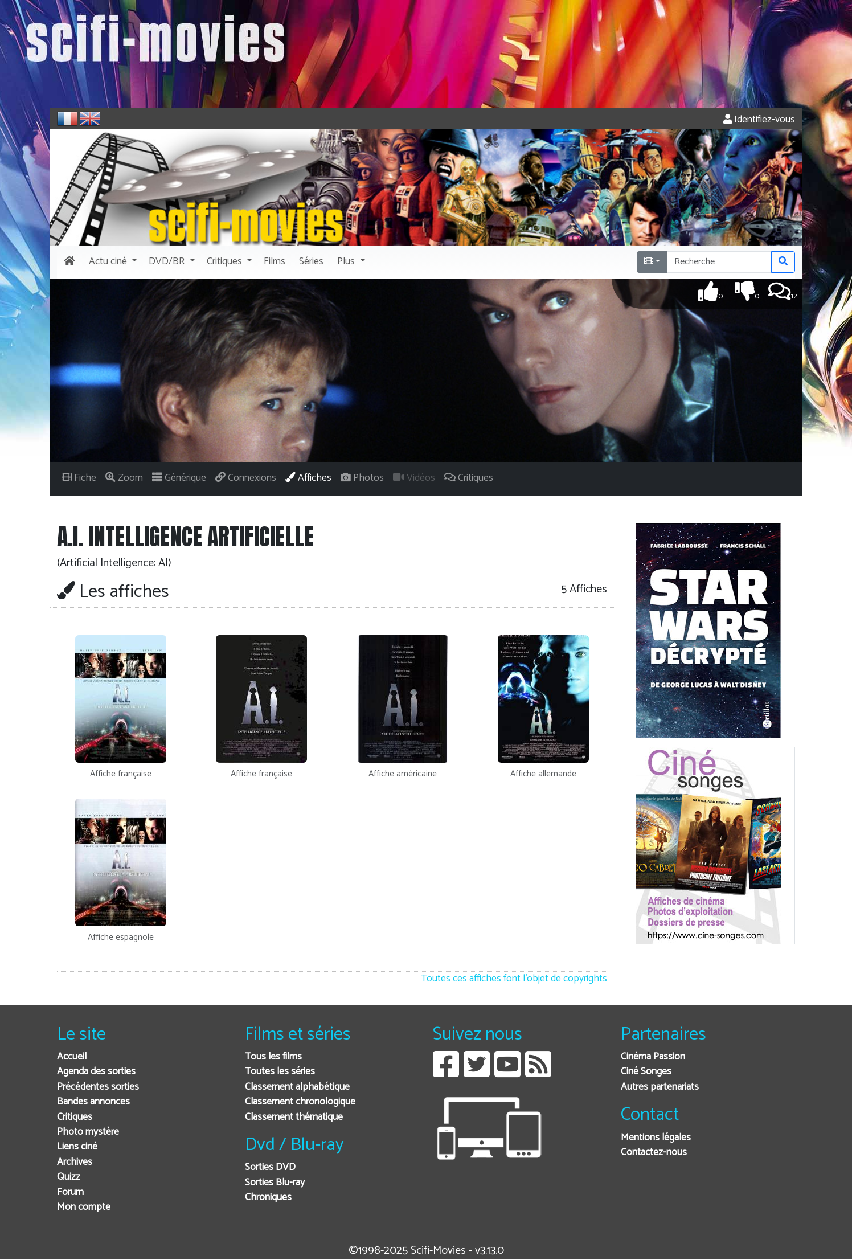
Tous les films (273, 1057)
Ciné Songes (646, 1071)
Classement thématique (294, 1117)
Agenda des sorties (96, 1071)
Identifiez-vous (759, 120)
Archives (74, 1162)
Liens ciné (77, 1147)
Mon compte (83, 1207)
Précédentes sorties (98, 1087)
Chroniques (268, 1197)
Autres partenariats (660, 1087)
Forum (70, 1192)
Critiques (74, 1117)
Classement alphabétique (297, 1087)
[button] (112, 262)
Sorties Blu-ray (275, 1183)
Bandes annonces (93, 1102)
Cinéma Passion (653, 1057)
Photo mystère (88, 1132)
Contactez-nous (654, 1152)
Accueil (72, 1057)
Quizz (68, 1177)
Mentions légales (656, 1138)
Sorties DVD (270, 1167)
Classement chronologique (300, 1102)
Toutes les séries (280, 1071)
